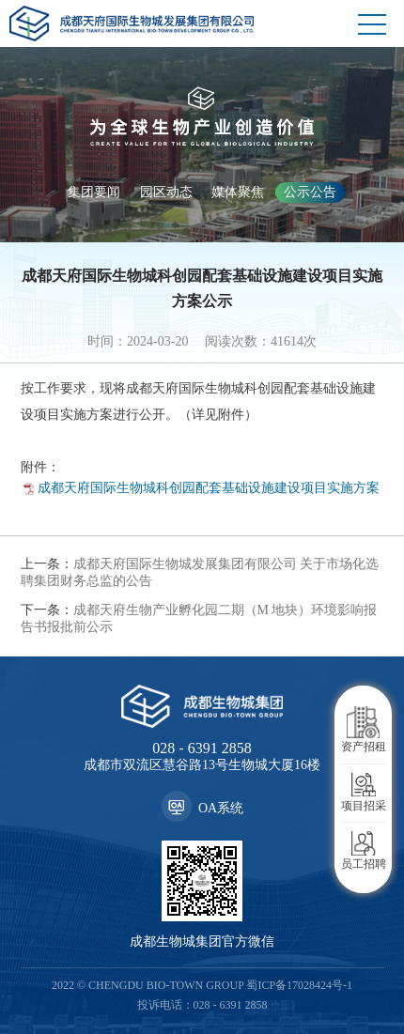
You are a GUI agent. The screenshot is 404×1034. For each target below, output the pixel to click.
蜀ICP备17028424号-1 (299, 985)
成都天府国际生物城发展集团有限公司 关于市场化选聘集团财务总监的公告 (200, 572)
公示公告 (310, 192)
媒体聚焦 (237, 192)
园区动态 (166, 192)
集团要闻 (94, 192)
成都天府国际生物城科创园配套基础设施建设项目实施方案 (209, 488)
